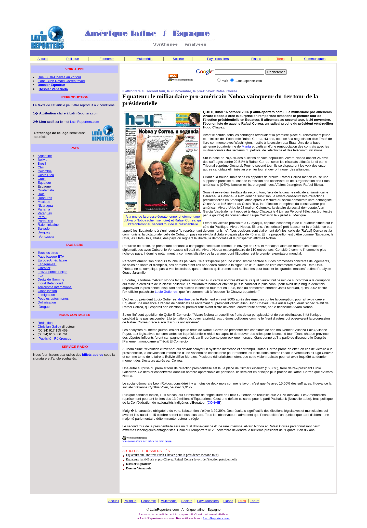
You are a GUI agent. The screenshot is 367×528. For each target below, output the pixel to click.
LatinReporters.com (84, 122)
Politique (72, 59)
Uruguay (44, 232)
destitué (184, 299)
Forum (254, 501)
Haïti (41, 194)
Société (178, 59)
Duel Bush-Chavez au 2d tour (59, 77)
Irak (40, 276)
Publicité (45, 338)
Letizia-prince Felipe (52, 272)
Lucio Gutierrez (166, 292)
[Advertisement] (183, 13)
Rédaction (45, 323)
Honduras (45, 198)
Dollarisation (47, 302)
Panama (44, 209)
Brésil (42, 163)
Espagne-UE (47, 264)
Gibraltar (44, 268)
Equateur (44, 182)
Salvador (44, 228)
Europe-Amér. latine (52, 260)
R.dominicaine (48, 225)
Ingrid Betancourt (50, 283)
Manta (246, 146)
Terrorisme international (55, 287)
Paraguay (45, 213)
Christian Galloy (49, 326)
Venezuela (46, 237)
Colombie (45, 171)
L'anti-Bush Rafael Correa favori (61, 81)
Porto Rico (45, 221)
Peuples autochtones (53, 298)
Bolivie (42, 160)
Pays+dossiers (218, 59)
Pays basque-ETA (51, 256)
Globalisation (47, 291)
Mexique (44, 202)
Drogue (44, 307)
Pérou (42, 217)
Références (62, 338)
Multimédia (144, 59)
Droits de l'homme (51, 279)
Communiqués (314, 59)
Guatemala (46, 190)
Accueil (42, 59)
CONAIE (214, 402)
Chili (41, 167)
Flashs (256, 59)
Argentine (45, 156)
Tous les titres (48, 253)
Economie (106, 59)
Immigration (46, 295)
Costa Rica (46, 175)
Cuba (42, 179)
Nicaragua (45, 205)
